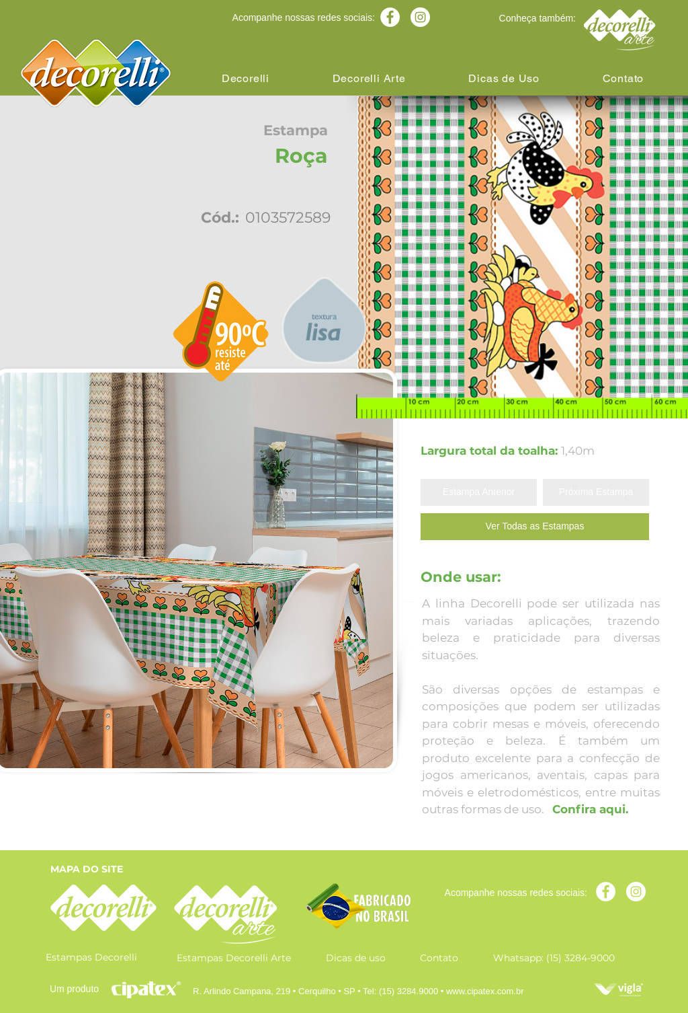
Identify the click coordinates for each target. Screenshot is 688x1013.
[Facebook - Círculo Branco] (390, 17)
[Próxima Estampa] (596, 492)
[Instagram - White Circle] (420, 17)
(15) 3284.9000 (408, 991)
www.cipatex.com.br (485, 991)
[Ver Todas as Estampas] (535, 526)
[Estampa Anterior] (479, 492)
